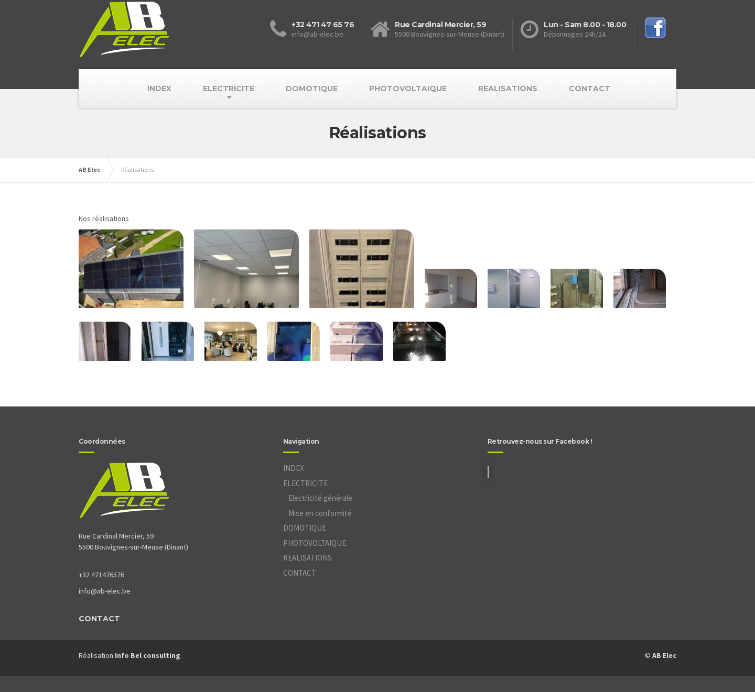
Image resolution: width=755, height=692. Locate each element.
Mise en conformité (320, 513)
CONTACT (589, 88)
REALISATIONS (507, 88)
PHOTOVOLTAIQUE (408, 88)
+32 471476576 (101, 574)
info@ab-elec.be (105, 591)
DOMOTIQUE (312, 88)
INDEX (159, 88)
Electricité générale (320, 498)
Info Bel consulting (147, 655)
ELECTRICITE (228, 88)
